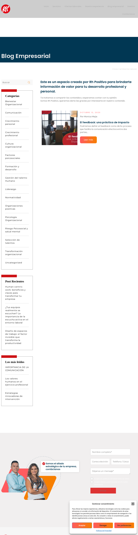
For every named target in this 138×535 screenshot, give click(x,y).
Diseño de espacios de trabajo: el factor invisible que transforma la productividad (16, 306)
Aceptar (82, 525)
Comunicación (13, 82)
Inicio (46, 6)
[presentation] (109, 471)
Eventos (131, 6)
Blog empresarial (116, 6)
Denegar (103, 525)
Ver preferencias (124, 525)
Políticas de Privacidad (103, 531)
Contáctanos (128, 14)
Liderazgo (10, 158)
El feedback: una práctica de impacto (104, 91)
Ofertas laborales (73, 6)
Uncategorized (13, 232)
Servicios (57, 6)
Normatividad (13, 167)
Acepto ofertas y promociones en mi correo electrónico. (111, 452)
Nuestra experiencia (94, 6)
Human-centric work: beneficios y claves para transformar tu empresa (15, 262)
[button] (133, 504)
